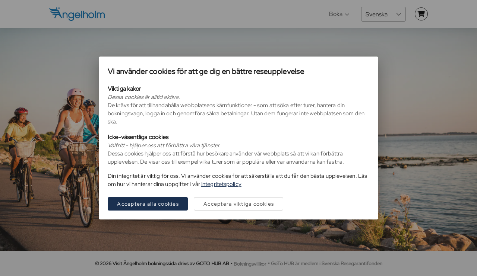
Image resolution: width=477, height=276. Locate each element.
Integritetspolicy (221, 184)
